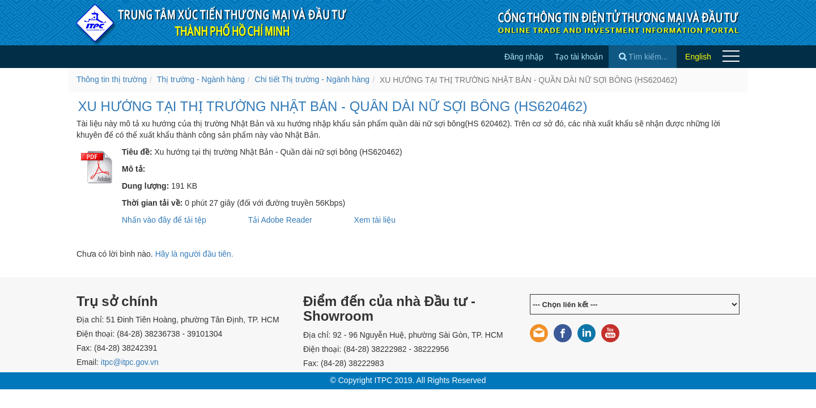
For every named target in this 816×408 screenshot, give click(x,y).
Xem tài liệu (375, 219)
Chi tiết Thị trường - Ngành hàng (312, 79)
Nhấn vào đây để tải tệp (164, 219)
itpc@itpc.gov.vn (130, 362)
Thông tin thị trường (111, 79)
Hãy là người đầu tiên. (194, 253)
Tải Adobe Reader (280, 219)
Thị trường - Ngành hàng (201, 79)
